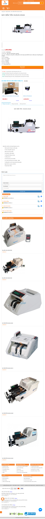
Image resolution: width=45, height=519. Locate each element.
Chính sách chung (27, 475)
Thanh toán (19, 469)
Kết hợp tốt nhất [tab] (23, 103)
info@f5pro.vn (10, 207)
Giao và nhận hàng (20, 470)
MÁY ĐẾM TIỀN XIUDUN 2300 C (7, 368)
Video (3, 472)
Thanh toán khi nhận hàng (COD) (36, 467)
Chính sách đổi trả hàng (28, 476)
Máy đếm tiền (8, 11)
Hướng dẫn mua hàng (20, 464)
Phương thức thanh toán (36, 464)
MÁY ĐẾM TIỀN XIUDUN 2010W (7, 413)
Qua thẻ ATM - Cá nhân (35, 469)
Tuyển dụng (5, 470)
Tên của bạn (5, 186)
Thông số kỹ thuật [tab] (15, 103)
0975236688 (6, 501)
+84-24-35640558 (14, 494)
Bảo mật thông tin (5, 478)
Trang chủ (3, 11)
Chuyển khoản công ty (35, 466)
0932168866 (6, 494)
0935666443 (6, 507)
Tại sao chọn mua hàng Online (22, 472)
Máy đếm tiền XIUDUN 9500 (7, 250)
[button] (3, 8)
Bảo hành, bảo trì (5, 476)
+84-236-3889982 (14, 507)
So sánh (17, 100)
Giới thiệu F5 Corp (5, 464)
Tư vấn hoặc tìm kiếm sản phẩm (22, 466)
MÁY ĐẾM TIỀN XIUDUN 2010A (16, 11)
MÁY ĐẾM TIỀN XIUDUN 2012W (7, 458)
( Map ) (11, 491)
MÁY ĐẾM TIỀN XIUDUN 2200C (7, 323)
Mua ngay (22, 67)
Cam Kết (3, 475)
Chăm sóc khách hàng (6, 481)
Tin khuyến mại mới (6, 469)
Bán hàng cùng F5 (6, 467)
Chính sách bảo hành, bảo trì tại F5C (30, 481)
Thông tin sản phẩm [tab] (6, 103)
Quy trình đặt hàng (20, 467)
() (8, 8)
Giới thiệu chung (5, 466)
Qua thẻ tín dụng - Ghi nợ (35, 470)
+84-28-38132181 (14, 501)
